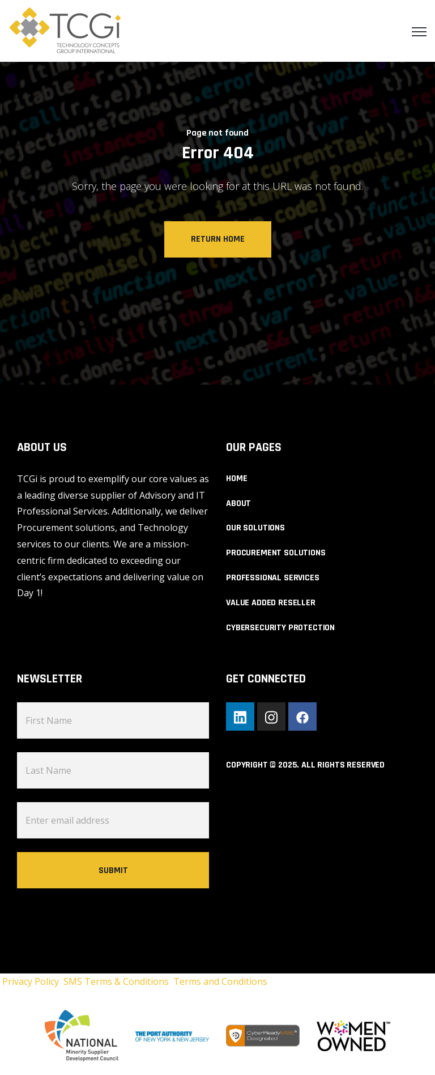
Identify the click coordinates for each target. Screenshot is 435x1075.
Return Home (218, 239)
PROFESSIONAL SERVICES (272, 578)
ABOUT (238, 503)
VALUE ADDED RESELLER (270, 603)
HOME (236, 478)
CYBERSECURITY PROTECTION (280, 628)
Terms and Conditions (220, 981)
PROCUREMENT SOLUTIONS (276, 553)
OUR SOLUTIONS (255, 528)
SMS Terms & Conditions (118, 981)
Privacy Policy (31, 981)
